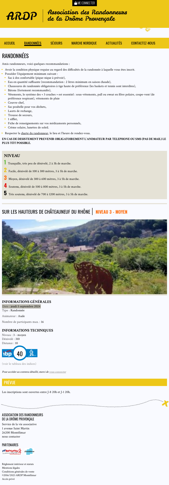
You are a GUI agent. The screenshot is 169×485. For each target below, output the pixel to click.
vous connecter (57, 372)
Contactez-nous (143, 43)
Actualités (114, 43)
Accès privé (8, 479)
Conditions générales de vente (18, 471)
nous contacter (11, 437)
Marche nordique (84, 43)
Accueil (9, 43)
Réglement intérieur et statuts (18, 464)
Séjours (56, 43)
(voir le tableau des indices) (19, 364)
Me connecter (84, 3)
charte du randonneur (34, 133)
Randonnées (32, 43)
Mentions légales (11, 468)
